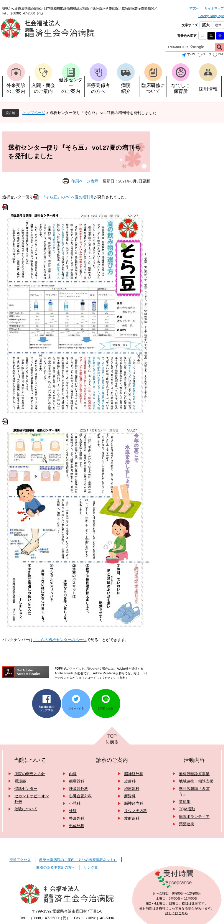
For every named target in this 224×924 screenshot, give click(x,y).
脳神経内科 (133, 803)
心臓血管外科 (80, 796)
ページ (206, 54)
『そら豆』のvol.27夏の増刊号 (68, 197)
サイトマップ (214, 8)
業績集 (184, 801)
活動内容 (194, 760)
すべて (191, 54)
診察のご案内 (112, 760)
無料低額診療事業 (194, 774)
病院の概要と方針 (29, 774)
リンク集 (91, 867)
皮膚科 (130, 781)
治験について (25, 809)
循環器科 (76, 781)
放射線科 (131, 818)
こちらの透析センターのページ (60, 640)
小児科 (74, 803)
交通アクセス (20, 860)
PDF (221, 54)
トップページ (33, 113)
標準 (218, 25)
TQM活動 (187, 809)
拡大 (206, 25)
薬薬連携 (186, 824)
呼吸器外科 (78, 788)
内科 (73, 774)
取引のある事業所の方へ (55, 867)
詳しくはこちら (176, 913)
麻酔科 (130, 796)
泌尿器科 (131, 788)
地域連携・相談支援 (196, 781)
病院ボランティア (194, 816)
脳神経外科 (133, 774)
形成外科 (76, 825)
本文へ (194, 8)
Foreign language (211, 16)
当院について (30, 760)
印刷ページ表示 (84, 181)
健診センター (25, 788)
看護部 (20, 781)
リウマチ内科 (135, 810)
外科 (73, 810)
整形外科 (76, 818)
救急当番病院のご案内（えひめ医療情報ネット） (78, 860)
